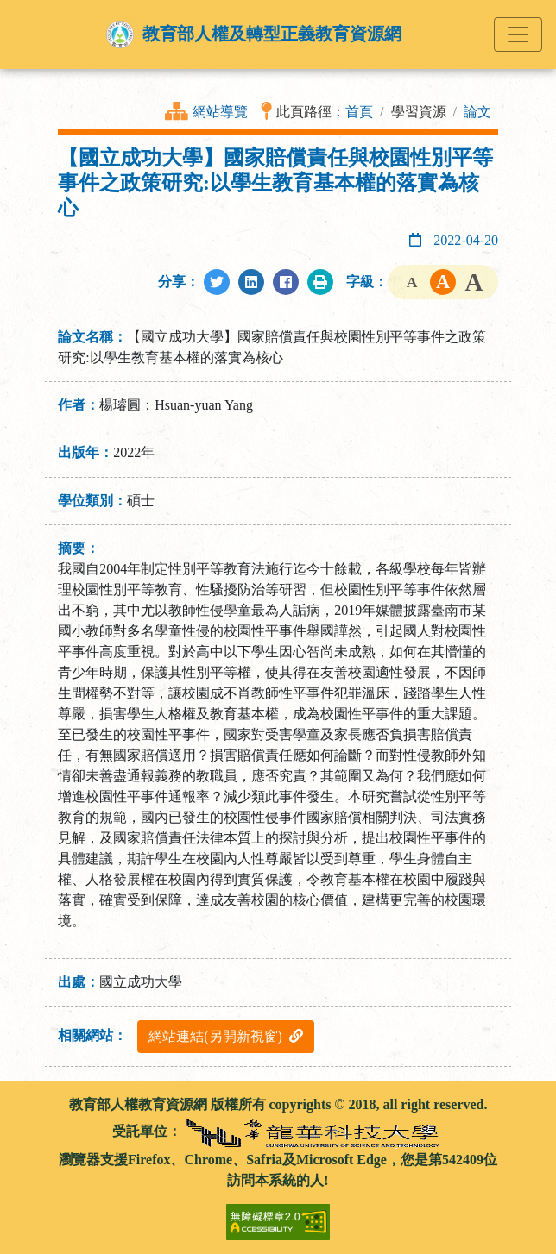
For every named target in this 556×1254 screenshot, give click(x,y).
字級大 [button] (474, 282)
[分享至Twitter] (217, 282)
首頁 (359, 111)
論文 (477, 111)
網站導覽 (220, 111)
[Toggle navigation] (518, 34)
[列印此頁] (320, 282)
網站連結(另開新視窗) (225, 1036)
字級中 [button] (443, 282)
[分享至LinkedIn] (251, 282)
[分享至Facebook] (286, 282)
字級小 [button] (412, 282)
